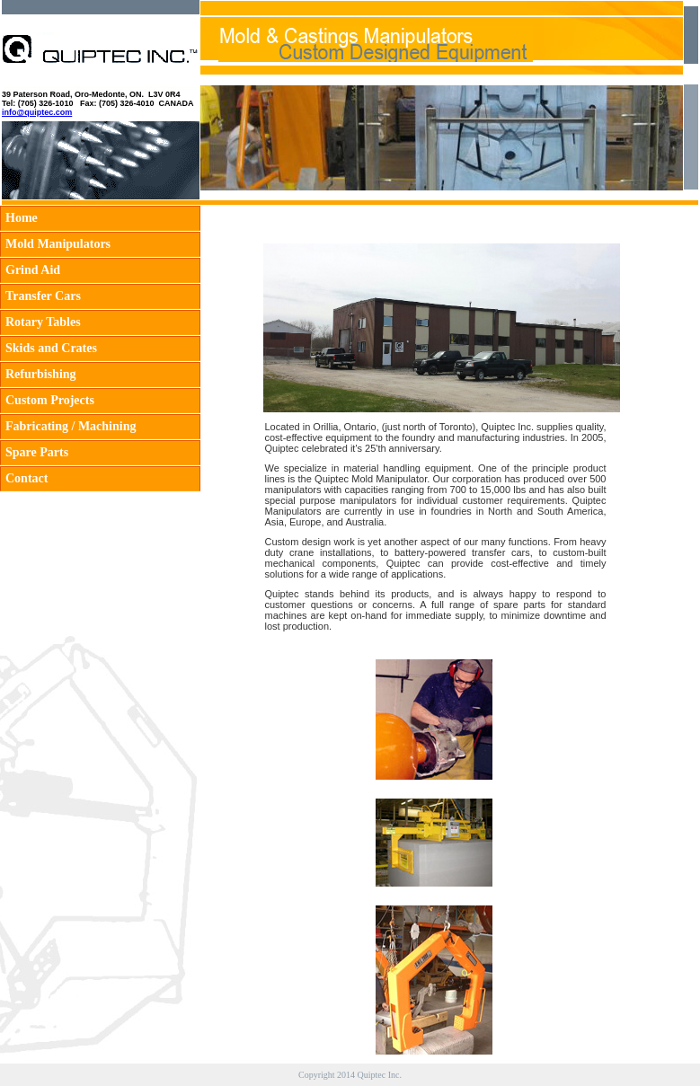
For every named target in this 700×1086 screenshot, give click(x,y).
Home (21, 218)
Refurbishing (40, 374)
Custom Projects (49, 400)
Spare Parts (36, 452)
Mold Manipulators (58, 244)
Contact (26, 478)
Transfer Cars (43, 296)
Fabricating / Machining (70, 426)
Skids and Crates (51, 348)
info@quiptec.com (37, 112)
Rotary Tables (43, 322)
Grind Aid (32, 270)
